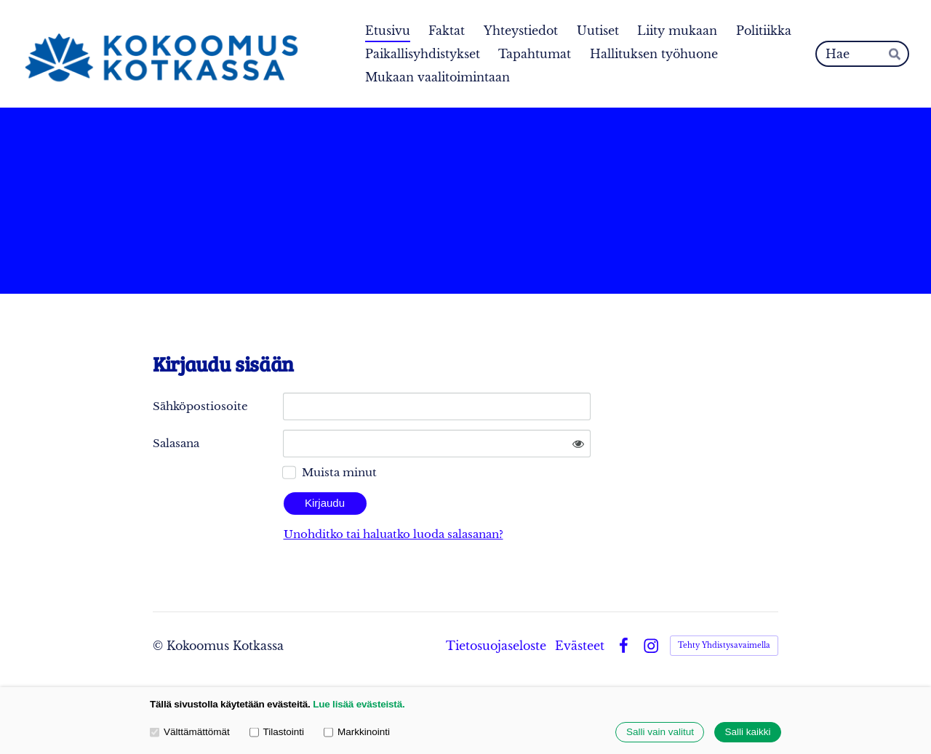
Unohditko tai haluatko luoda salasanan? (393, 534)
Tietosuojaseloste (496, 645)
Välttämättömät (190, 732)
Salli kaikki (747, 732)
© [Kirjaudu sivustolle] (160, 645)
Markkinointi (357, 732)
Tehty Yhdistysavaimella (724, 645)
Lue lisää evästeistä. (358, 704)
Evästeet (579, 645)
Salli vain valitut (660, 732)
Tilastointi (276, 732)
